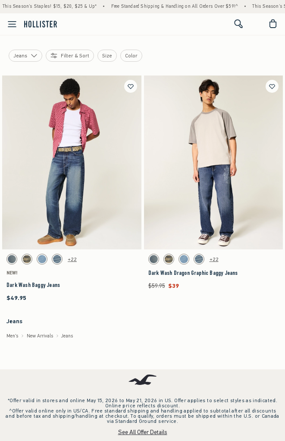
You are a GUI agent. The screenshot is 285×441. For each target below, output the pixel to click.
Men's (12, 336)
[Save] (130, 86)
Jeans (67, 336)
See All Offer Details (142, 432)
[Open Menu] (9, 24)
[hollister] (40, 24)
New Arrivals (40, 336)
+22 (72, 259)
